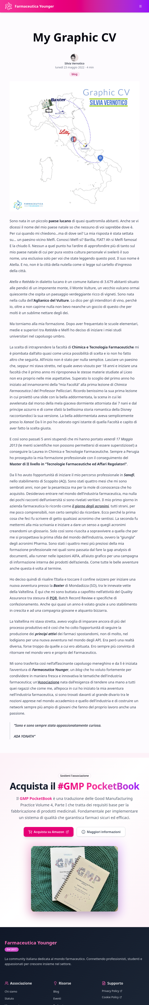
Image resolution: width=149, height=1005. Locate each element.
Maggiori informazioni (100, 832)
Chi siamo (11, 991)
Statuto (9, 998)
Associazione (48, 682)
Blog (56, 991)
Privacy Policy (112, 991)
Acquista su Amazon (48, 832)
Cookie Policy (112, 997)
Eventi (57, 998)
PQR (53, 598)
